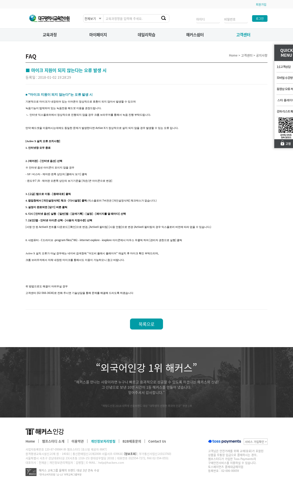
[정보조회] (130, 454)
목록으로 (146, 324)
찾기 (164, 18)
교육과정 (50, 35)
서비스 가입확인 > (256, 441)
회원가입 (261, 4)
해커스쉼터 (195, 35)
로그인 (260, 18)
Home (30, 441)
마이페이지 (98, 35)
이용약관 (77, 441)
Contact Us (157, 441)
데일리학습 (146, 35)
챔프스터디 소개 (53, 441)
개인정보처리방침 (103, 441)
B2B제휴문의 (132, 441)
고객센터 (243, 35)
